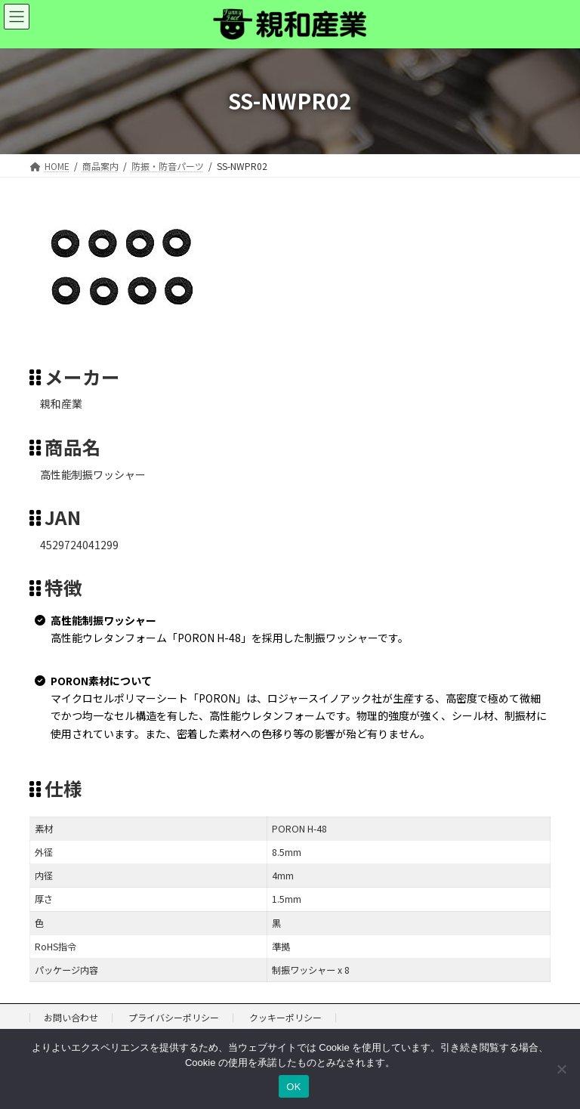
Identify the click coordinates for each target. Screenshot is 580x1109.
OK (293, 1086)
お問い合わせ (71, 1017)
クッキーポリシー (285, 1017)
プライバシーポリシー (173, 1017)
